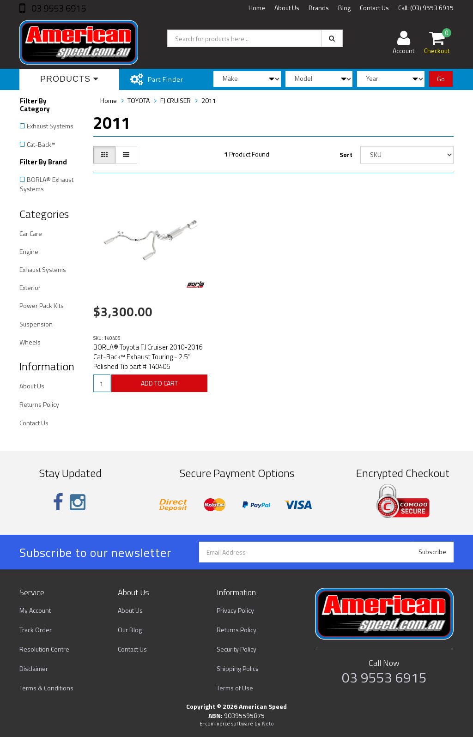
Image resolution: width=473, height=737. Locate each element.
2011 (208, 100)
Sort (346, 154)
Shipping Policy (238, 668)
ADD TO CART (159, 383)
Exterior (30, 287)
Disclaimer (33, 668)
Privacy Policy (235, 610)
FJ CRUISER (175, 100)
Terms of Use (235, 688)
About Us (286, 7)
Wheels (30, 342)
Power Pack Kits (41, 305)
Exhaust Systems (50, 126)
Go (441, 79)
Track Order (35, 629)
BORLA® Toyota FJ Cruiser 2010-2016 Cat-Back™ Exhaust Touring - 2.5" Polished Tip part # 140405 (147, 357)
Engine (28, 251)
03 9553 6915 (58, 8)
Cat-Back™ (41, 144)
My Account (35, 610)
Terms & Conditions (46, 688)
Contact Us (374, 7)
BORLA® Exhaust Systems (46, 184)
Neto (268, 723)
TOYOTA (138, 100)
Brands (319, 7)
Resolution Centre (44, 649)
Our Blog (130, 629)
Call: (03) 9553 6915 (426, 7)
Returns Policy (39, 404)
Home (257, 7)
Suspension (36, 324)
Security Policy (236, 649)
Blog (344, 7)
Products (69, 79)
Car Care (30, 233)
